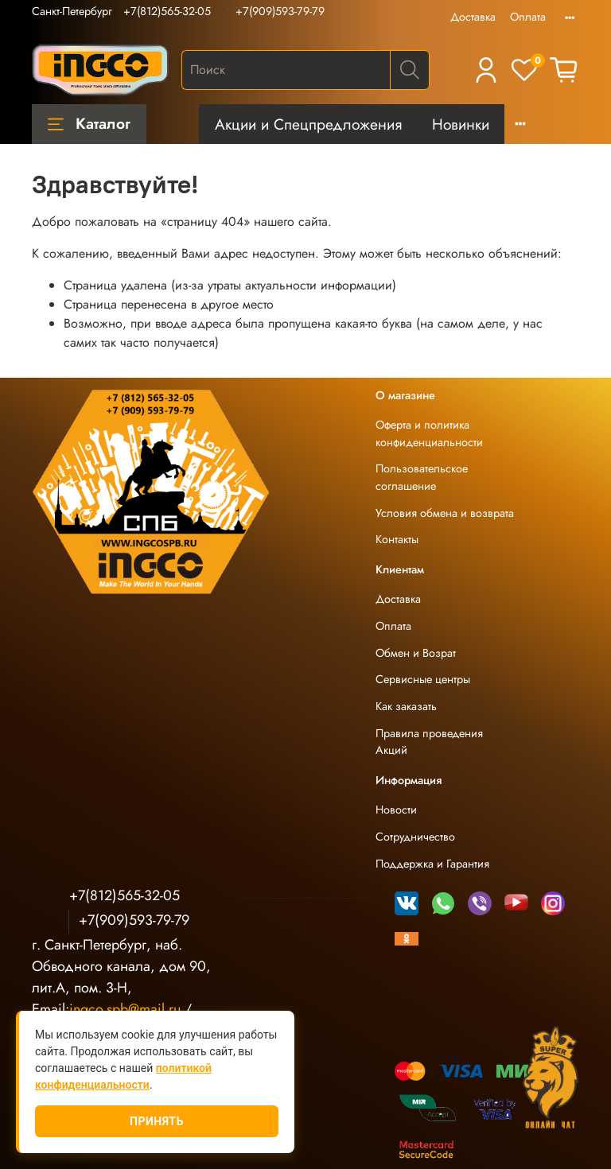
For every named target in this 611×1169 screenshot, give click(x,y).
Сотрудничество (415, 837)
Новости (396, 810)
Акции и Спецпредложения (308, 124)
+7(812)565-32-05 (167, 11)
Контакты (397, 539)
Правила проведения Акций (429, 742)
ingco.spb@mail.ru (125, 1009)
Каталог (89, 123)
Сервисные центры (423, 679)
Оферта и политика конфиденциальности (429, 433)
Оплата (528, 17)
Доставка (473, 17)
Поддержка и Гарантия (432, 864)
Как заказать (406, 706)
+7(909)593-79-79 (280, 11)
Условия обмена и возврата (445, 513)
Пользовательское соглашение (422, 477)
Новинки (460, 124)
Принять (157, 1121)
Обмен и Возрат (416, 653)
